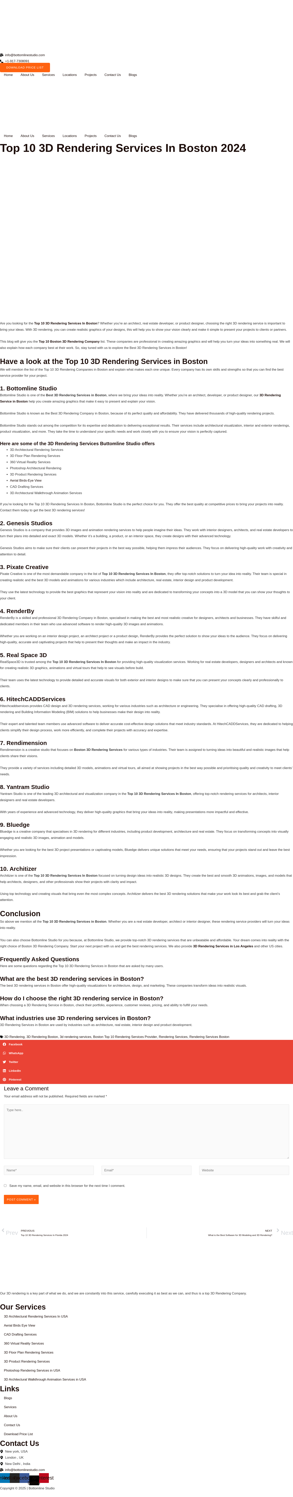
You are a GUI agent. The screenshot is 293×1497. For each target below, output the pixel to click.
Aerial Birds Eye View (20, 1326)
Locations (70, 75)
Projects (90, 75)
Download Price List (18, 1435)
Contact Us (113, 75)
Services (48, 75)
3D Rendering (14, 1037)
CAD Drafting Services (20, 1335)
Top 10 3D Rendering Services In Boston (66, 323)
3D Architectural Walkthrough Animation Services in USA (45, 1380)
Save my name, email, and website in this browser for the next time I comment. (67, 1186)
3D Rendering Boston (42, 1037)
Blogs (133, 75)
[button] (146, 1044)
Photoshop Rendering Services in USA (32, 1371)
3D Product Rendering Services (27, 1362)
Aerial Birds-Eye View (26, 481)
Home (8, 75)
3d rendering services (76, 1037)
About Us (27, 75)
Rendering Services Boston (211, 1037)
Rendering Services (174, 1037)
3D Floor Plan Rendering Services (29, 1353)
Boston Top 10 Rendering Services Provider (126, 1037)
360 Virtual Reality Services (24, 1344)
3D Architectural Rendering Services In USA (36, 1317)
